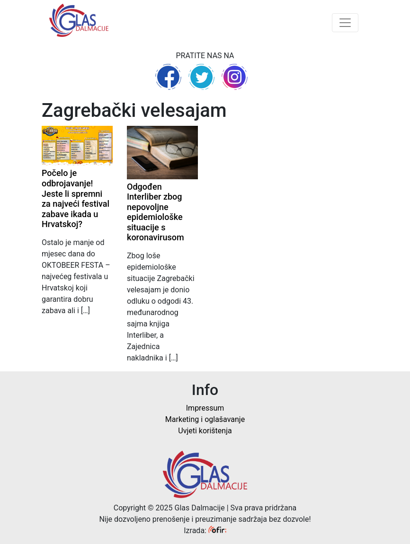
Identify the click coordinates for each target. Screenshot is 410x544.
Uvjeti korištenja (205, 430)
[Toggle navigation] (345, 22)
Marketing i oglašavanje (205, 419)
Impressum (205, 408)
